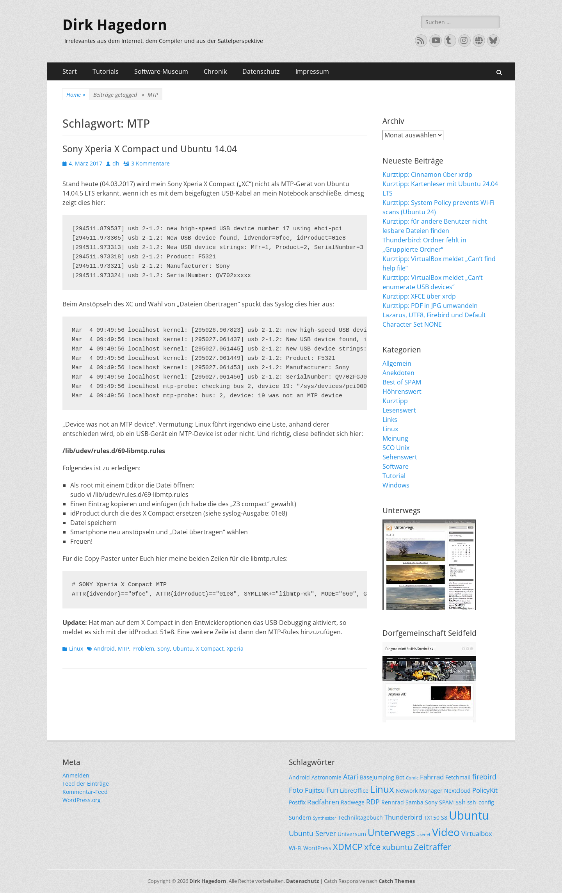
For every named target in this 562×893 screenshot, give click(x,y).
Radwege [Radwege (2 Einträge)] (353, 802)
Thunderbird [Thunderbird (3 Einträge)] (403, 817)
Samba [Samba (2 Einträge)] (414, 802)
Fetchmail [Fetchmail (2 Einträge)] (458, 777)
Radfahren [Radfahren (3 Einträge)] (323, 801)
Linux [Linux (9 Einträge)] (382, 789)
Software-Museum (161, 71)
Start (69, 71)
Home (75, 95)
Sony (163, 648)
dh (115, 163)
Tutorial (393, 475)
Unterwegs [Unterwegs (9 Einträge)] (391, 832)
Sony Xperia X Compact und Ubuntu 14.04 (149, 149)
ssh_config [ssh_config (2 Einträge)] (480, 802)
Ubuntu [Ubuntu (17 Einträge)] (469, 815)
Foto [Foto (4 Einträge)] (296, 790)
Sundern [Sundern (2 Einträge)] (300, 817)
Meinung (395, 438)
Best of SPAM (401, 382)
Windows (395, 485)
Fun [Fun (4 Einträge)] (332, 790)
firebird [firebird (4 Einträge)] (484, 776)
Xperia (235, 648)
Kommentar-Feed (85, 791)
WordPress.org (81, 800)
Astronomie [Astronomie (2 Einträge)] (326, 777)
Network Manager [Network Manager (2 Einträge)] (419, 790)
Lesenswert (399, 410)
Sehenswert (399, 457)
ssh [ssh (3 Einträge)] (460, 801)
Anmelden (75, 775)
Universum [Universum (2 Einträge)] (352, 834)
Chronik (215, 71)
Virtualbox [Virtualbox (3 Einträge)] (476, 833)
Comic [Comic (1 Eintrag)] (412, 778)
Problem (143, 648)
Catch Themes (397, 880)
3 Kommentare (150, 163)
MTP (123, 648)
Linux (76, 648)
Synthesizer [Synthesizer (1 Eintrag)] (324, 818)
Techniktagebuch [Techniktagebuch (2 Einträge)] (360, 817)
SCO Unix (395, 447)
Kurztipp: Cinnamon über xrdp (427, 174)
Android (104, 648)
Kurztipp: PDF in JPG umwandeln (430, 305)
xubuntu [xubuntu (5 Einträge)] (397, 847)
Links (389, 419)
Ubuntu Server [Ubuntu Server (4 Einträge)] (312, 833)
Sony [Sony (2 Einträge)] (431, 802)
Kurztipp (395, 401)
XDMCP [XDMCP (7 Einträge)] (348, 847)
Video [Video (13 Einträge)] (446, 832)
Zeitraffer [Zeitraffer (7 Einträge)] (432, 847)
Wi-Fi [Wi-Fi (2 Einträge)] (295, 848)
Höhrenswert (402, 391)
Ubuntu (183, 648)
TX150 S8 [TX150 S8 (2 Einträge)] (435, 817)
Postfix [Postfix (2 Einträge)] (297, 802)
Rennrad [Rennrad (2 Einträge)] (392, 802)
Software (395, 466)
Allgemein (396, 363)
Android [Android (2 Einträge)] (299, 777)
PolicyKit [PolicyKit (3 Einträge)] (485, 790)
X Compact (210, 648)
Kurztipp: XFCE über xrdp (419, 296)
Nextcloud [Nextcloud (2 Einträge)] (457, 790)
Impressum (312, 71)
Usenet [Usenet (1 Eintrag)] (423, 834)
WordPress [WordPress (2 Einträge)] (317, 848)
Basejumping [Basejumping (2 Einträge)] (377, 777)
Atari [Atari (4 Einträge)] (350, 776)
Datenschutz (261, 71)
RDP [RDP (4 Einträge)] (373, 801)
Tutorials (105, 71)
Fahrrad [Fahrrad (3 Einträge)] (432, 776)
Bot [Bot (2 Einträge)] (400, 777)
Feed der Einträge (85, 783)
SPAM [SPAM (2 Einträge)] (446, 802)
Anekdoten (398, 372)
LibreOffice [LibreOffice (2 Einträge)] (354, 790)
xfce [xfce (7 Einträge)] (372, 847)
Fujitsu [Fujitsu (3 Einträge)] (315, 790)
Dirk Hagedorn (114, 25)
